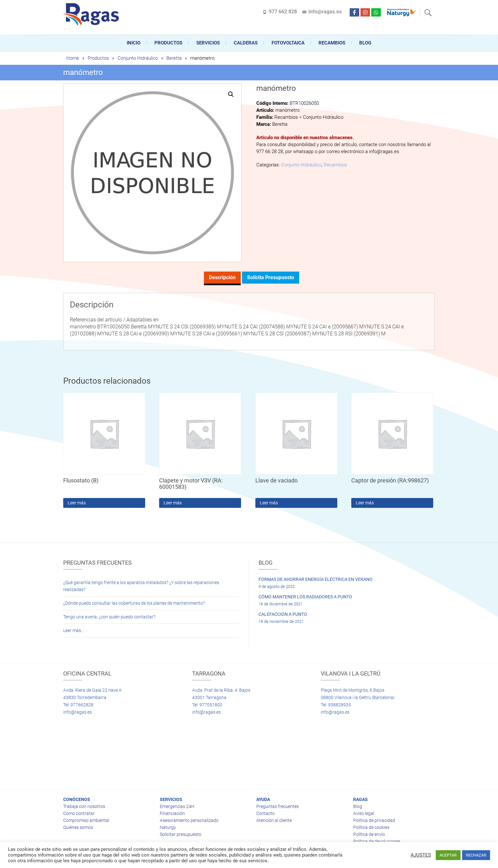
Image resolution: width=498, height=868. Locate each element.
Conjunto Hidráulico (138, 58)
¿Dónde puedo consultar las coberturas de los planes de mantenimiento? (134, 603)
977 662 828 (283, 12)
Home (72, 58)
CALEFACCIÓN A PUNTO (283, 614)
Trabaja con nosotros (84, 806)
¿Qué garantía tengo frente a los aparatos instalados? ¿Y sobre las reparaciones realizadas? (141, 586)
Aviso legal (363, 813)
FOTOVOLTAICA (288, 43)
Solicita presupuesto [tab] (270, 277)
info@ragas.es (325, 12)
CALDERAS (246, 43)
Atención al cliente (274, 820)
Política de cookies (371, 827)
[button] (231, 94)
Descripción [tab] (222, 277)
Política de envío (369, 834)
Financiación (172, 813)
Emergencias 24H (177, 806)
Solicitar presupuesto (180, 834)
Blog (365, 43)
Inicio (133, 43)
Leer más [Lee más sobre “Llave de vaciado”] (269, 502)
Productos (168, 43)
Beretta (174, 58)
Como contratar (79, 813)
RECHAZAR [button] (476, 855)
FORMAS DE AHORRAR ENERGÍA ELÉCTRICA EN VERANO (316, 579)
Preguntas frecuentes (277, 806)
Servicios (208, 43)
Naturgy (168, 827)
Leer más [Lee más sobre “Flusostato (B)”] (77, 502)
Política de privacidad (374, 820)
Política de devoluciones (376, 841)
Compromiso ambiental (86, 820)
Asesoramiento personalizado (189, 820)
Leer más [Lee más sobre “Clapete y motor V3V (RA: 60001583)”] (173, 502)
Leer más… (73, 630)
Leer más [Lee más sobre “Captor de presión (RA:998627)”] (365, 502)
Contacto (265, 813)
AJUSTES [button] (421, 855)
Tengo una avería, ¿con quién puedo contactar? (109, 616)
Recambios (332, 43)
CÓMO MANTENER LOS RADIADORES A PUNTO (305, 596)
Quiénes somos (78, 827)
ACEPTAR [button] (448, 855)
